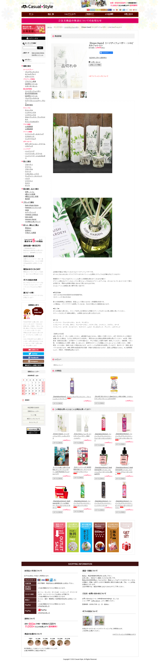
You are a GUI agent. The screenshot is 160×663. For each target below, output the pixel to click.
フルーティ (29, 164)
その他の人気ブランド (33, 221)
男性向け (28, 228)
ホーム (23, 18)
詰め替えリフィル (37, 55)
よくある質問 (103, 18)
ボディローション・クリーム (35, 144)
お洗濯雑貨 (29, 126)
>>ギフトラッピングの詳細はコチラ (124, 634)
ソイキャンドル (30, 115)
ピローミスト (29, 76)
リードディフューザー (33, 91)
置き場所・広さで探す (31, 189)
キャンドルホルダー (32, 121)
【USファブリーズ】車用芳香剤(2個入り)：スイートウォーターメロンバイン (82, 469)
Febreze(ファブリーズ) (33, 207)
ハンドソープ (29, 151)
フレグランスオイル (32, 98)
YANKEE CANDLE (31, 215)
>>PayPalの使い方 (44, 606)
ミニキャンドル (30, 112)
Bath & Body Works (38, 53)
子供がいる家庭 (30, 233)
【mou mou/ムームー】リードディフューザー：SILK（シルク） (82, 436)
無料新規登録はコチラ (28, 35)
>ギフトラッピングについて (98, 76)
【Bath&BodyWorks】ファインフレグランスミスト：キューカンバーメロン (82, 503)
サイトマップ (33, 422)
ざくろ (27, 185)
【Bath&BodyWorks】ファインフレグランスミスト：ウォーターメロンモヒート (123, 436)
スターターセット (31, 86)
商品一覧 (44, 18)
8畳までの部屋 (30, 194)
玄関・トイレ (29, 192)
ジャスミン (29, 181)
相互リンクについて (33, 419)
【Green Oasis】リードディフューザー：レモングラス (61, 436)
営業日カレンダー (33, 411)
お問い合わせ (123, 18)
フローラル (29, 169)
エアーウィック (30, 212)
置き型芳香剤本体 (31, 93)
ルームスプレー (30, 74)
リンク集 (33, 415)
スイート (28, 171)
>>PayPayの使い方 (44, 613)
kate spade (29, 217)
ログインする (33, 38)
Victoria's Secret (30, 219)
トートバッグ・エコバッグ (34, 134)
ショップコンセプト (67, 18)
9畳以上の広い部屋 (31, 196)
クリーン (28, 167)
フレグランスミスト (32, 72)
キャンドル (29, 110)
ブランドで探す (28, 202)
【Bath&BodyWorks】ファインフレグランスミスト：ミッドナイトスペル (103, 503)
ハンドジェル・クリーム (33, 153)
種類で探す (27, 66)
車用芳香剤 (29, 105)
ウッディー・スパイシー (33, 176)
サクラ (27, 183)
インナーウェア (30, 139)
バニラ (27, 178)
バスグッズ (29, 146)
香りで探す (27, 161)
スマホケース (29, 136)
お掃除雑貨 (29, 129)
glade (27, 210)
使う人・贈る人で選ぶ (31, 225)
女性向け (28, 230)
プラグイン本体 (30, 81)
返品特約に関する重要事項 (98, 58)
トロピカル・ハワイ (32, 174)
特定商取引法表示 (33, 407)
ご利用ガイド (84, 18)
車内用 (27, 199)
